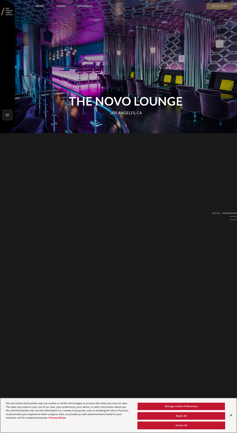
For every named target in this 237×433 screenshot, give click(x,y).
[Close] (231, 415)
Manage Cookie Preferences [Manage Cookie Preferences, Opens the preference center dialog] (181, 406)
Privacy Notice (57, 417)
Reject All (181, 415)
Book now (219, 6)
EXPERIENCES (84, 6)
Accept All (181, 425)
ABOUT (40, 6)
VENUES (60, 6)
